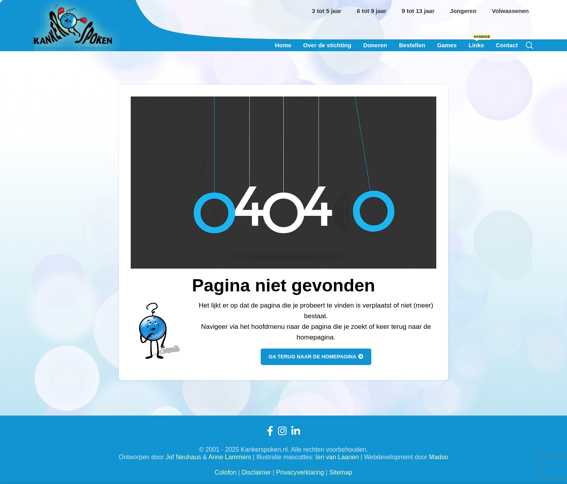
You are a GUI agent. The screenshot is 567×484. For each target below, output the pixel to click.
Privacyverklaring (300, 472)
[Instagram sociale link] (282, 431)
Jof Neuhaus (183, 457)
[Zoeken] (529, 45)
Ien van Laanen (337, 457)
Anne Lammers (229, 457)
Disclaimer (256, 472)
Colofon (225, 472)
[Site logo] (76, 44)
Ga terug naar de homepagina (316, 357)
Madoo (438, 457)
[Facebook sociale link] (270, 431)
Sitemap (340, 472)
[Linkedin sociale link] (295, 431)
